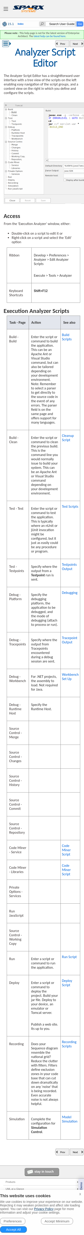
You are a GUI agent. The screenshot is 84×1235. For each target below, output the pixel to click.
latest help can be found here (49, 36)
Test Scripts (70, 506)
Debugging (69, 593)
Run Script (69, 957)
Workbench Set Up (70, 676)
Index (21, 24)
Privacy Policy (44, 1209)
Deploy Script (67, 983)
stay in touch (44, 1171)
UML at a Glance (15, 1189)
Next (75, 43)
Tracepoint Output (69, 640)
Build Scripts (66, 337)
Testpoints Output (69, 566)
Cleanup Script (68, 437)
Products (10, 1182)
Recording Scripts (69, 1044)
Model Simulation (69, 1119)
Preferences (13, 1221)
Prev (62, 43)
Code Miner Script (66, 850)
